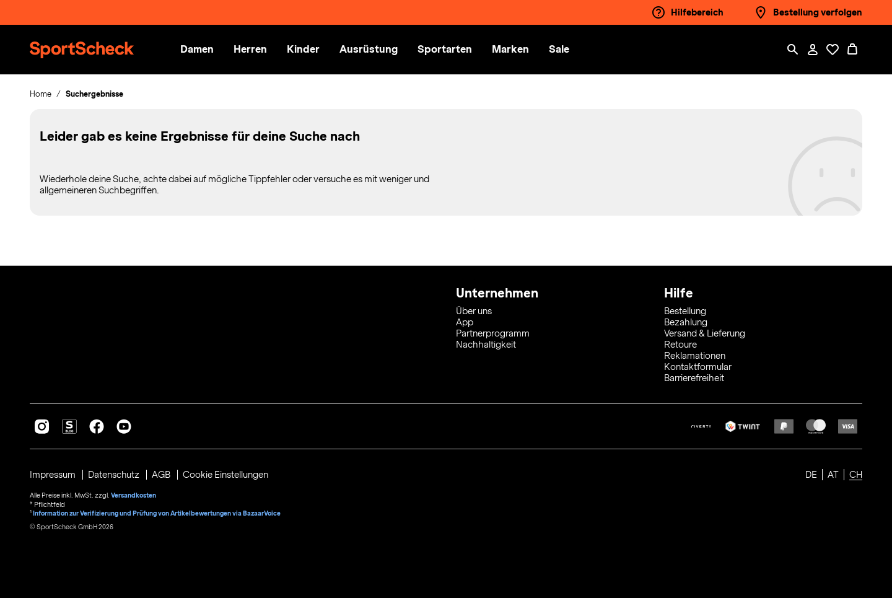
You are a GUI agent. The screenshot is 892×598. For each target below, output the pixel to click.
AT (833, 475)
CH (855, 475)
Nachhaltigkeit (486, 345)
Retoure (680, 345)
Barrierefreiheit (694, 378)
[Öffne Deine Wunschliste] (832, 49)
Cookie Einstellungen (226, 475)
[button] (200, 49)
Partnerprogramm (493, 333)
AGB (162, 475)
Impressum (53, 475)
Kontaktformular (698, 367)
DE (811, 475)
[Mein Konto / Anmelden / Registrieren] (813, 49)
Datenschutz (115, 475)
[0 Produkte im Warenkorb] (852, 49)
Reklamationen (694, 356)
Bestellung (685, 311)
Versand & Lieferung (704, 333)
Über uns (474, 311)
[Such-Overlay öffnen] (793, 49)
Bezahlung (685, 322)
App (464, 322)
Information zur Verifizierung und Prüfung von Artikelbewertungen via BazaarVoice (157, 512)
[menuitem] (210, 49)
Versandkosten (133, 494)
